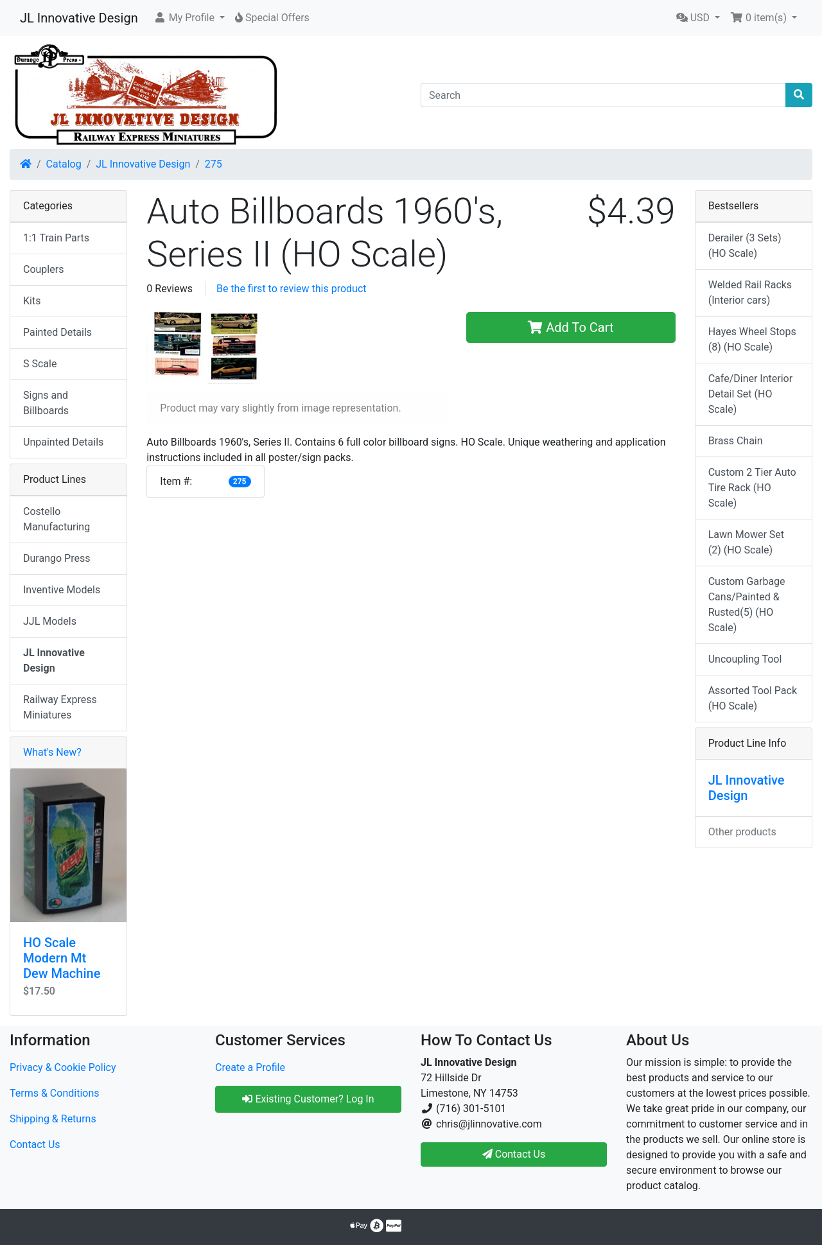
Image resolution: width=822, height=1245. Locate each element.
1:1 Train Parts (56, 238)
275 (213, 164)
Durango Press (56, 558)
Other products (742, 832)
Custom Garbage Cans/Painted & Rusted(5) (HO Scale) (746, 604)
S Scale (40, 364)
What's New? (52, 752)
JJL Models (49, 621)
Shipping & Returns (53, 1119)
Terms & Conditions (55, 1093)
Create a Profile (250, 1067)
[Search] (603, 95)
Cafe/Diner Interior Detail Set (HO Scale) (750, 393)
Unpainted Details (63, 442)
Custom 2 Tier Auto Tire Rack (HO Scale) (752, 487)
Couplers (43, 269)
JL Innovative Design (79, 18)
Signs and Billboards (46, 403)
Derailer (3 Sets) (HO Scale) (745, 245)
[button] (189, 18)
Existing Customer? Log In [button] (308, 1099)
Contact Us (35, 1144)
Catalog (64, 164)
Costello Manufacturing (56, 519)
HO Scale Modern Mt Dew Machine (61, 958)
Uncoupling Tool (745, 659)
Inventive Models (61, 590)
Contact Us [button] (514, 1154)
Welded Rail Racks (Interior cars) (750, 292)
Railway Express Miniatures (60, 707)
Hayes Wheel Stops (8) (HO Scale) (752, 339)
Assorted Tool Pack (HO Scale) (752, 698)
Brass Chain (735, 441)
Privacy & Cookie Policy (63, 1067)
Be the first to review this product (291, 289)
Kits (31, 301)
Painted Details (57, 332)
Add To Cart (570, 327)
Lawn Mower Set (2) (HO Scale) (746, 542)
